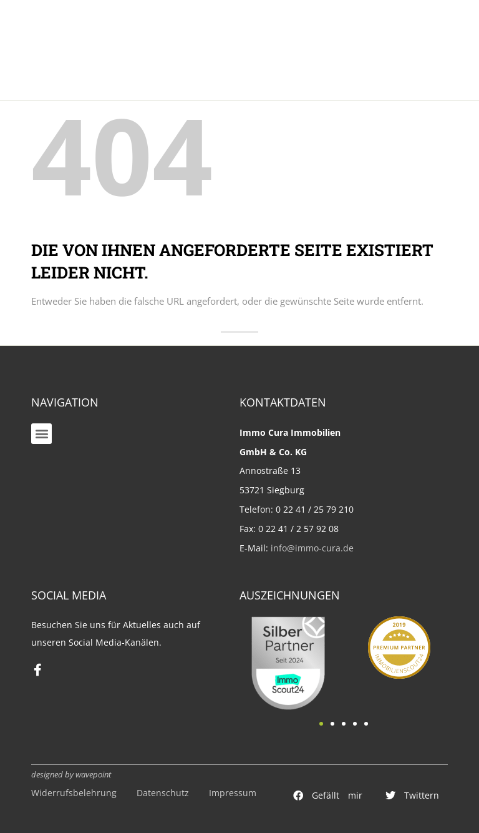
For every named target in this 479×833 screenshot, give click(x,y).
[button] (41, 433)
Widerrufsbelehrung (74, 793)
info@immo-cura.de (312, 548)
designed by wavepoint (71, 774)
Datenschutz (163, 793)
